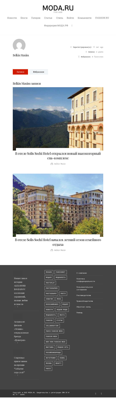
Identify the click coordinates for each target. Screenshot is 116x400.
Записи (20, 71)
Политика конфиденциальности (86, 280)
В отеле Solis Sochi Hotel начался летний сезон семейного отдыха (58, 242)
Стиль (59, 17)
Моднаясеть (51, 315)
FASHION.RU (102, 17)
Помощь (80, 312)
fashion (49, 320)
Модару (65, 304)
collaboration (52, 326)
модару (49, 277)
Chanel (62, 358)
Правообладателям (85, 301)
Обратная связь (84, 307)
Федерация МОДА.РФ (56, 25)
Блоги (24, 17)
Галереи (35, 17)
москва (49, 363)
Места (62, 315)
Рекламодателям (84, 295)
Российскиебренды (53, 352)
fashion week (51, 336)
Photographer (52, 288)
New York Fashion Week (55, 342)
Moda (59, 299)
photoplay (50, 283)
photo (63, 293)
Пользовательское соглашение (85, 288)
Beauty (58, 363)
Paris (48, 368)
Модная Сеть (63, 347)
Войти (70, 17)
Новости (12, 17)
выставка (50, 347)
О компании (82, 273)
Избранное (38, 71)
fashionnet (60, 272)
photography (51, 293)
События (49, 299)
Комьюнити (84, 17)
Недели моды (62, 310)
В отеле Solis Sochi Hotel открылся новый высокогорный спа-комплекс (58, 155)
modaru (49, 272)
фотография (51, 358)
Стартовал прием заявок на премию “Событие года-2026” (20, 365)
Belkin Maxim (21, 55)
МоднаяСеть (61, 277)
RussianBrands (52, 304)
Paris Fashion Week (54, 331)
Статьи (48, 17)
